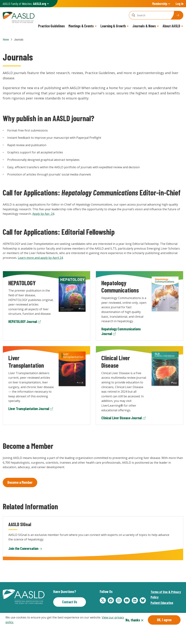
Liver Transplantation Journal (28, 408)
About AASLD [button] (171, 26)
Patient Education (162, 603)
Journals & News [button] (144, 26)
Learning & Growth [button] (113, 26)
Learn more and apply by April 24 (40, 258)
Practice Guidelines (51, 26)
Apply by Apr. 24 (43, 214)
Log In (179, 4)
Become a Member (20, 482)
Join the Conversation (23, 548)
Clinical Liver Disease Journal (121, 418)
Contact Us (69, 602)
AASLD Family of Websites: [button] (24, 3)
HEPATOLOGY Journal (22, 321)
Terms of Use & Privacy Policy (166, 594)
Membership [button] (159, 4)
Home (6, 39)
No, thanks (133, 620)
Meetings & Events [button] (81, 26)
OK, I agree (164, 620)
